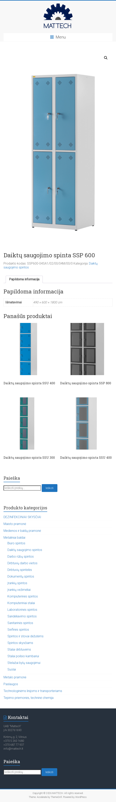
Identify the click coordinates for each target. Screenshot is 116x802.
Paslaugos (11, 684)
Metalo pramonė (15, 677)
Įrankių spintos (17, 583)
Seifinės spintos (18, 629)
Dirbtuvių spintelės (19, 570)
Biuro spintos (16, 543)
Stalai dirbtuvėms (19, 649)
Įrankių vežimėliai (19, 590)
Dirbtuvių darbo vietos (22, 563)
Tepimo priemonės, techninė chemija (28, 698)
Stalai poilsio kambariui (23, 656)
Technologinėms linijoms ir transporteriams (33, 691)
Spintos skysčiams (20, 643)
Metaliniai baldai (14, 537)
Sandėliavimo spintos (22, 616)
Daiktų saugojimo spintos (24, 550)
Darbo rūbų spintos (20, 556)
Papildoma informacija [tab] (24, 279)
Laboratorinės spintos (22, 610)
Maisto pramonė (15, 524)
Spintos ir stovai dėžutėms (25, 636)
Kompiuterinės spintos (22, 596)
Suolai (11, 669)
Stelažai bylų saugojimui (23, 663)
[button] (105, 57)
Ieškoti (49, 488)
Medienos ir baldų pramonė (22, 531)
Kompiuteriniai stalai (21, 603)
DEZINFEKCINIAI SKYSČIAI (22, 517)
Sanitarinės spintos (20, 623)
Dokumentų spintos (20, 576)
